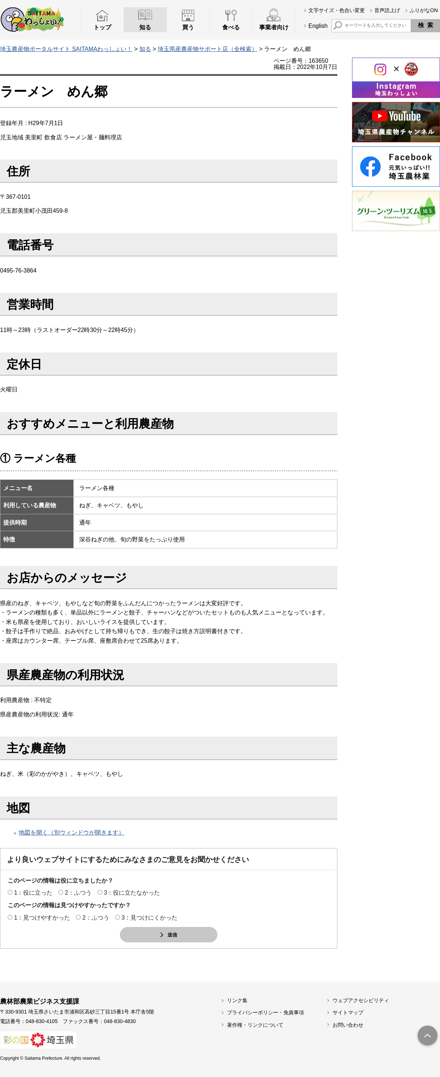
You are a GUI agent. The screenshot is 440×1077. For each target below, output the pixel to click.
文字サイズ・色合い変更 (336, 10)
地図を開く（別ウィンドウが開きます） (71, 832)
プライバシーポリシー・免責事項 (265, 1012)
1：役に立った (33, 893)
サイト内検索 (337, 25)
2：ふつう (78, 893)
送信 (172, 935)
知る (145, 49)
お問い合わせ (348, 1025)
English (317, 26)
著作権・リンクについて (255, 1025)
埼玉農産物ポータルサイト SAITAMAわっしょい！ (66, 49)
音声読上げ (387, 10)
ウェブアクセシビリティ (361, 1000)
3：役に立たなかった (132, 893)
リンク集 (237, 1000)
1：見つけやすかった (42, 917)
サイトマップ (348, 1012)
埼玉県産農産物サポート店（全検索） (207, 49)
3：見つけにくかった (149, 917)
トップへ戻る (427, 1036)
